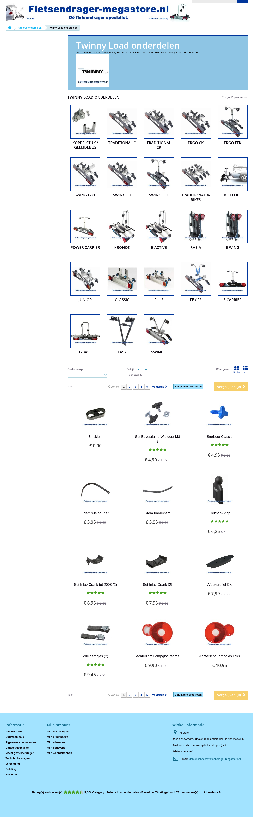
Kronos (122, 247)
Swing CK (122, 195)
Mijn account (58, 724)
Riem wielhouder (95, 513)
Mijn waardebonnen (59, 753)
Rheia (195, 247)
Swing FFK (159, 195)
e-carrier (232, 299)
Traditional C (122, 142)
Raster (236, 369)
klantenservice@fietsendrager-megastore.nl (215, 759)
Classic (122, 299)
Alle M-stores (14, 731)
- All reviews (126, 792)
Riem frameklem (157, 513)
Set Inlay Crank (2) (157, 585)
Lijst (245, 369)
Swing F (159, 352)
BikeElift (232, 195)
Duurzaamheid (15, 736)
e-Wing (232, 247)
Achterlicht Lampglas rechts (157, 656)
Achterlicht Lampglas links (219, 656)
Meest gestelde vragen (20, 753)
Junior (85, 299)
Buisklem (95, 437)
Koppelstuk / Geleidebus (85, 145)
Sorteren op (75, 369)
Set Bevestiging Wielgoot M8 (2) (157, 439)
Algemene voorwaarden (21, 742)
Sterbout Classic (220, 437)
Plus (158, 299)
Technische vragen (18, 758)
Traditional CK (159, 145)
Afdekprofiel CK (219, 585)
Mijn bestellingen (58, 731)
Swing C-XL (85, 195)
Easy (122, 352)
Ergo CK (196, 142)
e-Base (85, 352)
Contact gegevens (17, 747)
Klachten (11, 774)
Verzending (13, 763)
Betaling (11, 769)
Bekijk (130, 369)
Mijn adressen (56, 742)
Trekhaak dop (219, 513)
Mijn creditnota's (57, 736)
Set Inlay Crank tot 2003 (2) (95, 585)
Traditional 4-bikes (195, 197)
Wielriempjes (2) (95, 656)
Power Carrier (85, 247)
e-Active (159, 247)
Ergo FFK (232, 142)
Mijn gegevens (56, 747)
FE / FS (195, 299)
